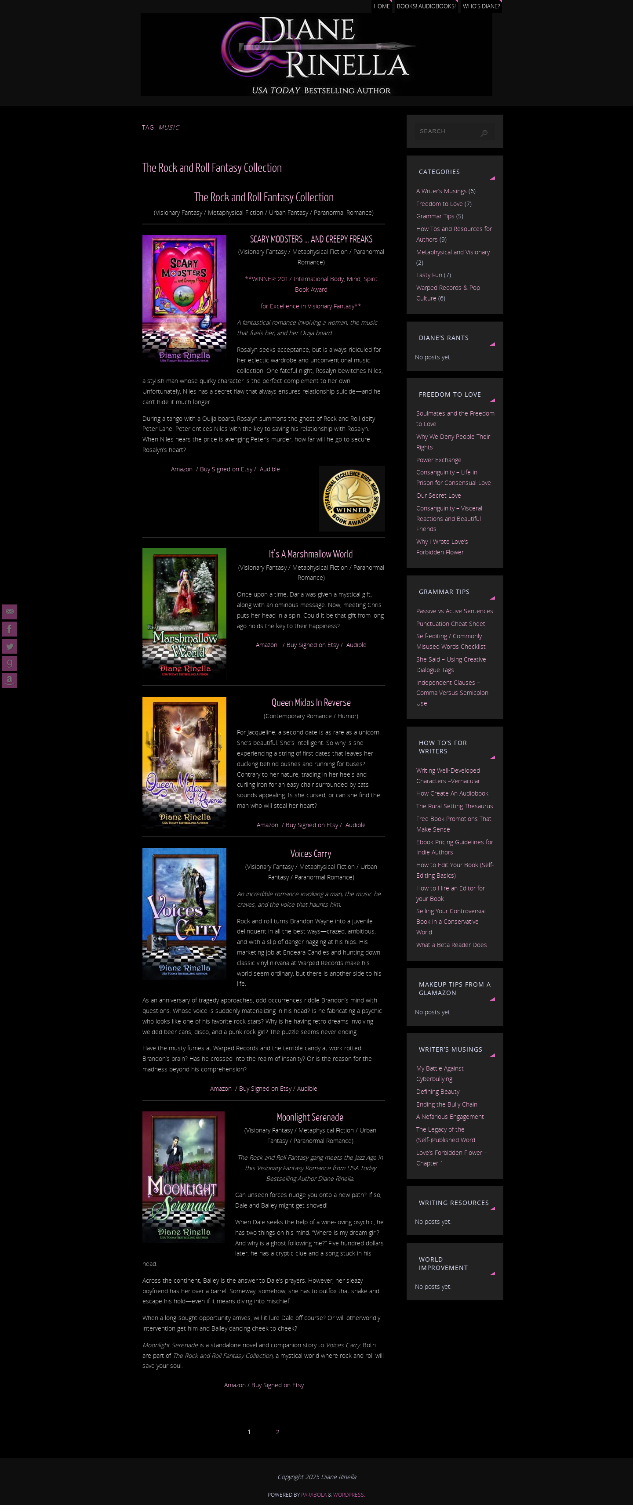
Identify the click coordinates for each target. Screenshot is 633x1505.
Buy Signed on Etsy (226, 469)
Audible (270, 469)
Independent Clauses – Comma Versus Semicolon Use (452, 693)
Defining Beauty (437, 1091)
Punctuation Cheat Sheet (450, 623)
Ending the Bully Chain (446, 1104)
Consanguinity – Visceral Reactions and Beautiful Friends (449, 518)
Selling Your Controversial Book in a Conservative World (451, 921)
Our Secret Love (438, 495)
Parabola (314, 1494)
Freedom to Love (439, 203)
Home (382, 6)
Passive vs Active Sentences (454, 611)
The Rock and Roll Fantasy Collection (212, 168)
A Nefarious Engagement (450, 1116)
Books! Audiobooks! (426, 6)
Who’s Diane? (481, 6)
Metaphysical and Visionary (453, 252)
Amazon (182, 469)
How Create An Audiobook (452, 793)
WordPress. (349, 1494)
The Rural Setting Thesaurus (454, 806)
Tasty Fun (429, 275)
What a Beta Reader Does (451, 945)
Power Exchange (439, 460)
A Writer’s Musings (441, 191)
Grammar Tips (435, 216)
